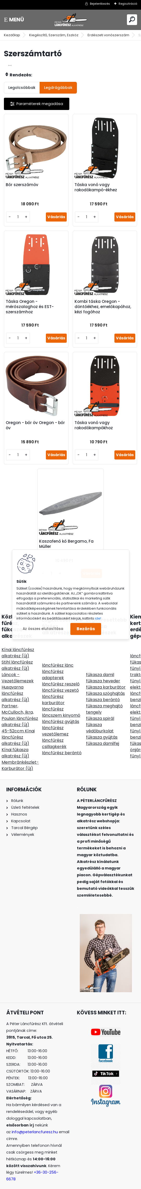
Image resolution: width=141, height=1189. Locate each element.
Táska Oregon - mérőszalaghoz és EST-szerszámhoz (32, 302)
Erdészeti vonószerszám (108, 35)
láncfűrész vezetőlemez (55, 721)
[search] (132, 19)
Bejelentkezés (100, 4)
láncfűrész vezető (60, 680)
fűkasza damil (100, 664)
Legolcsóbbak (21, 87)
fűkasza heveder (103, 671)
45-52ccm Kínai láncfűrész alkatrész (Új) (18, 727)
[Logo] (70, 19)
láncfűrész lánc (57, 655)
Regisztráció (128, 4)
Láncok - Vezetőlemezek (18, 667)
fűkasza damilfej (102, 733)
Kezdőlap (12, 35)
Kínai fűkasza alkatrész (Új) (15, 743)
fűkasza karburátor (106, 677)
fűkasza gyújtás (102, 727)
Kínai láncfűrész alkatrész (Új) (18, 642)
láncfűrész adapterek (53, 664)
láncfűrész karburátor (53, 689)
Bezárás (86, 629)
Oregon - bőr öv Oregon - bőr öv (33, 419)
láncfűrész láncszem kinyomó (61, 702)
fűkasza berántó (103, 689)
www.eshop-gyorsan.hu (82, 1183)
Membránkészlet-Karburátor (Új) (20, 755)
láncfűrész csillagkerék (54, 733)
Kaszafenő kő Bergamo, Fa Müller (68, 534)
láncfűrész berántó (62, 743)
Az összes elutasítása (43, 628)
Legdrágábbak (58, 87)
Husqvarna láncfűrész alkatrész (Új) (15, 683)
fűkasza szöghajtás (105, 683)
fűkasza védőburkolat (100, 718)
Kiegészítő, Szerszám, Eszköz (53, 35)
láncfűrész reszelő (60, 674)
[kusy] (19, 215)
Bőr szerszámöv (24, 182)
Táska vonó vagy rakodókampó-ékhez (96, 185)
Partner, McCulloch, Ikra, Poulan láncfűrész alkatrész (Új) (20, 705)
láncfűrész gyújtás (60, 711)
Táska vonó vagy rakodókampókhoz (94, 419)
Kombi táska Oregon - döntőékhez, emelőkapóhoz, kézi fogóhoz (103, 302)
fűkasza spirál (100, 708)
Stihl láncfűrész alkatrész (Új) (17, 655)
